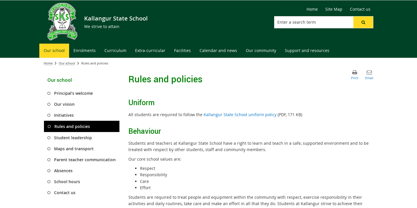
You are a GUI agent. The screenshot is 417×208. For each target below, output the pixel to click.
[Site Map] (333, 9)
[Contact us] (360, 9)
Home (48, 63)
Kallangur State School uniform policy (240, 114)
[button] (363, 22)
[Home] (312, 9)
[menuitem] (54, 51)
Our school (67, 63)
